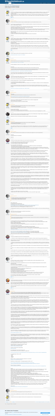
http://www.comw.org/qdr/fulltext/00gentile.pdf (16, 359)
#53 (49, 194)
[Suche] (48, 3)
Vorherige (7, 9)
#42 (49, 19)
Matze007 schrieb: (13, 92)
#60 (49, 395)
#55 (49, 235)
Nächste (14, 9)
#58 (49, 289)
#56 (49, 257)
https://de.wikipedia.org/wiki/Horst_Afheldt (16, 332)
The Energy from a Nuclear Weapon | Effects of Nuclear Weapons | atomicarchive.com (22, 229)
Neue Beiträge (6, 4)
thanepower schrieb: (13, 390)
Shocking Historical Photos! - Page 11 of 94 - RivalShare (17, 62)
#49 (49, 112)
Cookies (13, 412)
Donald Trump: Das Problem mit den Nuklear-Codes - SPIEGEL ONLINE (20, 88)
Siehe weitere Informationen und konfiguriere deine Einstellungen (13, 414)
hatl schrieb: (12, 104)
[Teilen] (48, 10)
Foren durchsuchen (11, 4)
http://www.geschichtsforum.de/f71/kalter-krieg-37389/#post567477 (19, 386)
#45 (49, 58)
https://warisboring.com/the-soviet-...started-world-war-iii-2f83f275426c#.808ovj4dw (20, 96)
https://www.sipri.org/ (13, 348)
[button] (14, 3)
